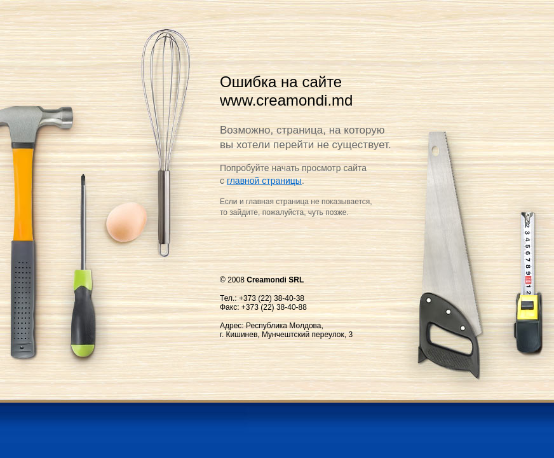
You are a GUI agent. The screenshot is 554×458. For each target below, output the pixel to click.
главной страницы (264, 181)
